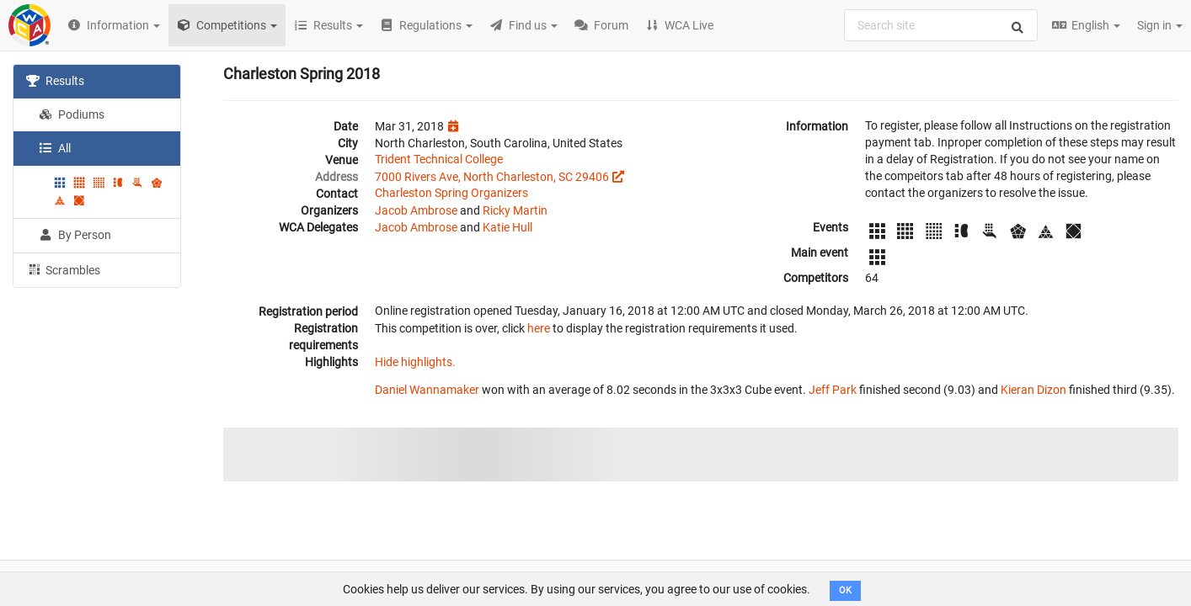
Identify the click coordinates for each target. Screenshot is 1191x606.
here (538, 328)
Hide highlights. (415, 362)
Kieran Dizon (1033, 389)
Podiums (71, 114)
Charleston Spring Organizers (451, 192)
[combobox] (941, 25)
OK (845, 590)
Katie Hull (507, 227)
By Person (75, 235)
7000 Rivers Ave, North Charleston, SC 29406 (492, 176)
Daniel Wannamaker (427, 389)
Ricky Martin (515, 210)
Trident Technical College (439, 159)
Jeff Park (833, 389)
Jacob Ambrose (416, 210)
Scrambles (63, 269)
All (55, 148)
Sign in (1160, 25)
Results (55, 81)
